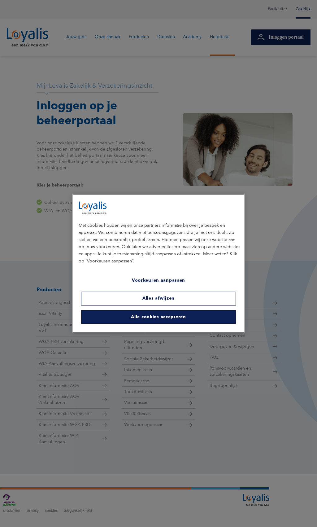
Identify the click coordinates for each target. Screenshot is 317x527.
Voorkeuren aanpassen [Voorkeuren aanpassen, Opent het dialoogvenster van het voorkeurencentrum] (158, 280)
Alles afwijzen (158, 298)
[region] (158, 263)
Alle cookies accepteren (158, 316)
